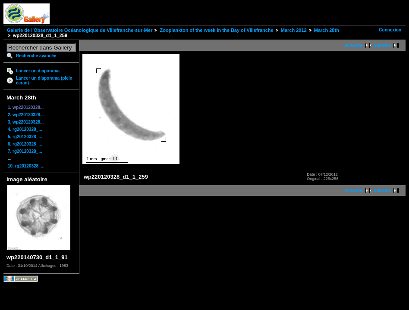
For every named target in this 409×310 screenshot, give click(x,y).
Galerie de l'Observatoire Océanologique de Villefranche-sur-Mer (79, 30)
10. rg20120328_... (26, 166)
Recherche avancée (36, 55)
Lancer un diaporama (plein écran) (44, 80)
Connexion (390, 30)
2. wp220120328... (26, 114)
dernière (382, 45)
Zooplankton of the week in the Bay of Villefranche (216, 30)
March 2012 (294, 30)
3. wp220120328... (26, 122)
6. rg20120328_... (25, 144)
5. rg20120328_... (25, 136)
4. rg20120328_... (25, 129)
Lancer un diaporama (38, 70)
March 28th (326, 30)
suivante (353, 45)
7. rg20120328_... (25, 151)
